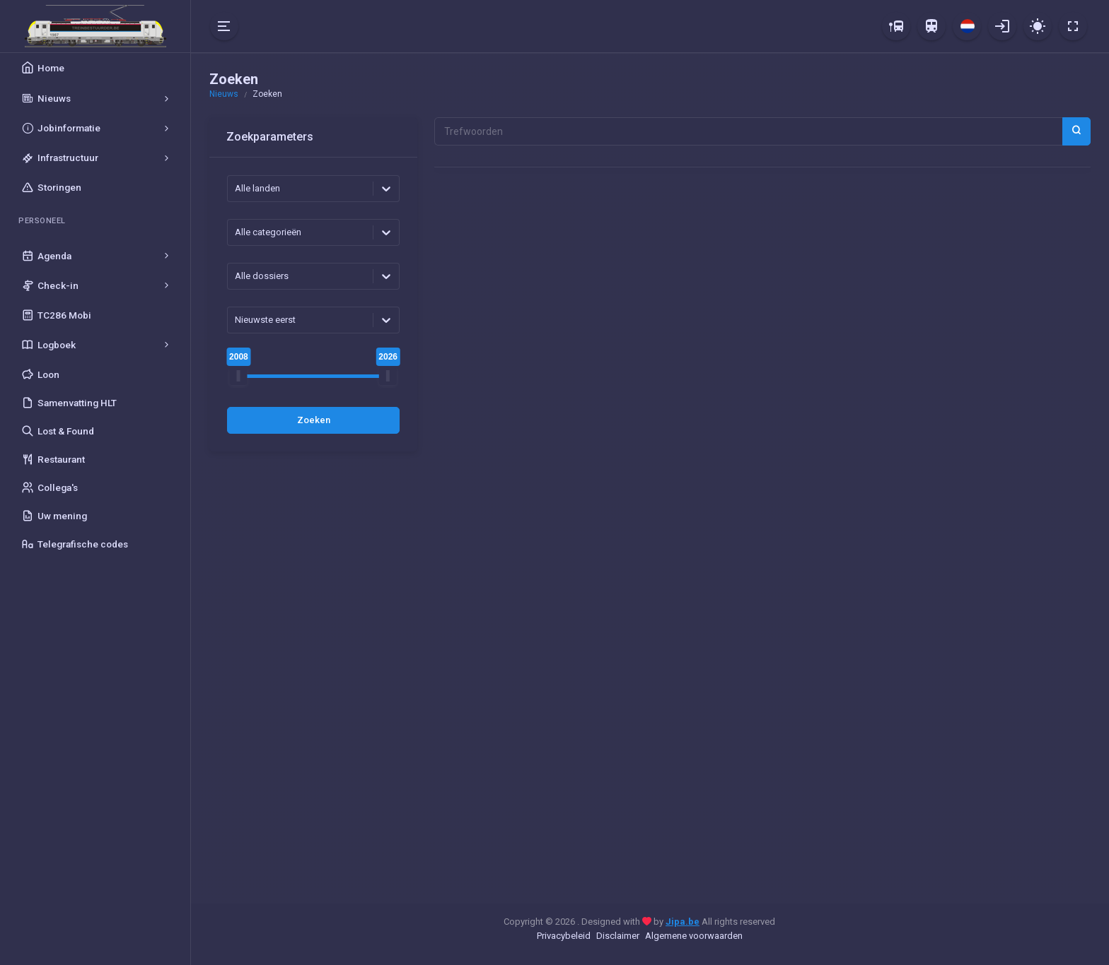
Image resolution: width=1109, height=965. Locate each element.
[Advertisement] (313, 680)
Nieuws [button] (223, 94)
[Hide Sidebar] (224, 26)
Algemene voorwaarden (694, 935)
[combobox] (236, 189)
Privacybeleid (564, 935)
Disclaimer (617, 935)
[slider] (239, 376)
